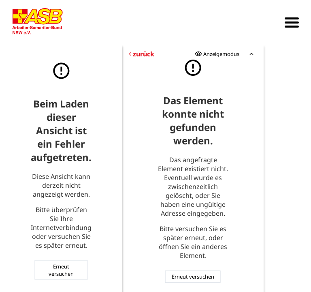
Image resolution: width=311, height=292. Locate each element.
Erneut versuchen (61, 269)
